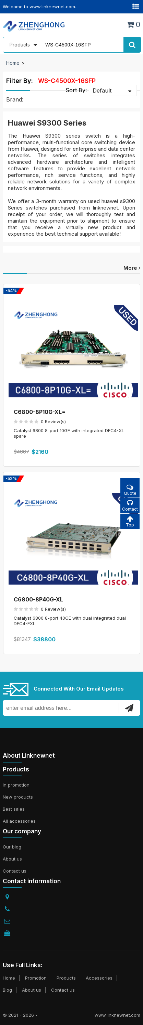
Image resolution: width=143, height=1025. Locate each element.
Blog (7, 990)
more (131, 268)
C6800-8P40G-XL (38, 599)
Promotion (36, 978)
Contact (130, 506)
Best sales (14, 809)
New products (18, 797)
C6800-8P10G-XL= (40, 411)
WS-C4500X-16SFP (67, 80)
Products (66, 978)
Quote (130, 490)
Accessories (99, 978)
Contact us (14, 871)
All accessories (19, 821)
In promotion (16, 785)
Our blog (12, 847)
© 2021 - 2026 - (20, 1015)
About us (12, 859)
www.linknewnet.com (117, 1015)
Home (13, 63)
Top (130, 521)
